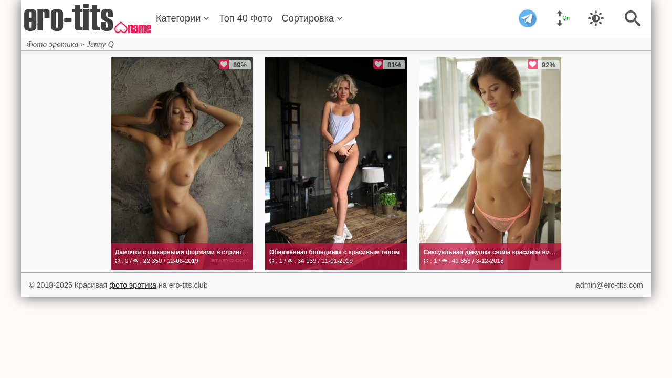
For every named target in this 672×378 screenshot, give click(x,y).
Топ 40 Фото (245, 18)
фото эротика (132, 285)
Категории (182, 18)
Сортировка (312, 18)
